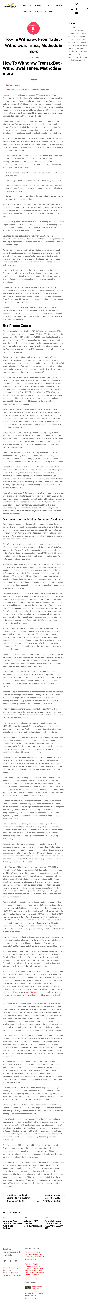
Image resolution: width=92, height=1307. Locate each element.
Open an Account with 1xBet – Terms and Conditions (27, 90)
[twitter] (76, 4)
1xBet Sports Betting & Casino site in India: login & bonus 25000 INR (18, 1198)
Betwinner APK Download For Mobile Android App (33, 1223)
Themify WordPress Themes (12, 1275)
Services (59, 5)
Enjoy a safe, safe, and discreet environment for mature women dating (34, 1291)
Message (27, 12)
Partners (38, 12)
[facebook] (76, 8)
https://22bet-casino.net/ (35, 992)
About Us (27, 5)
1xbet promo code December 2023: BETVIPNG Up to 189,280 (48, 1198)
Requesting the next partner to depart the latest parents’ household (34, 1254)
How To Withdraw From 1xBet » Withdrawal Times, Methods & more (33, 45)
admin (30, 57)
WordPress (14, 1273)
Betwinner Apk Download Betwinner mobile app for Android (12, 1225)
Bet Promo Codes (13, 85)
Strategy (38, 5)
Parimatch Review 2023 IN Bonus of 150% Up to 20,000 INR (53, 1225)
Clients (49, 5)
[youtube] (76, 13)
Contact (48, 12)
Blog (37, 57)
